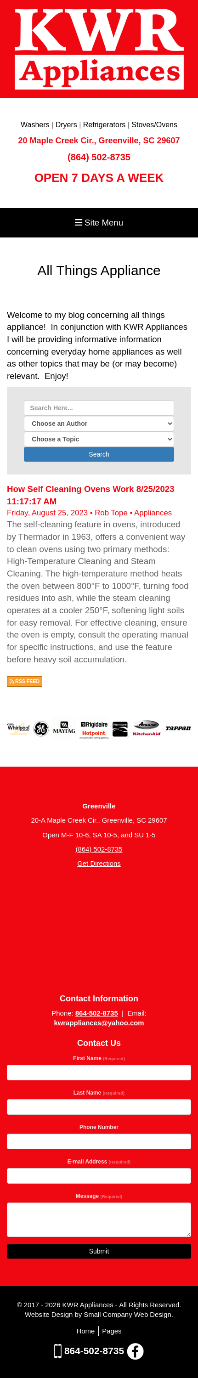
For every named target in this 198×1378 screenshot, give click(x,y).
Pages (111, 1331)
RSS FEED (25, 681)
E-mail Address (99, 1161)
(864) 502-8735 (99, 157)
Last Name (99, 1093)
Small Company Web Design (127, 1314)
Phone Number (99, 1127)
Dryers (66, 125)
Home (85, 1331)
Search (99, 454)
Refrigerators (104, 125)
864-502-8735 (96, 1013)
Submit (99, 1251)
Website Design (49, 1314)
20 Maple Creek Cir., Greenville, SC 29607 (99, 140)
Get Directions (99, 863)
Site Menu (99, 222)
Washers (35, 125)
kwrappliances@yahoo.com (99, 1023)
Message (99, 1196)
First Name (99, 1058)
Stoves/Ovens (154, 125)
